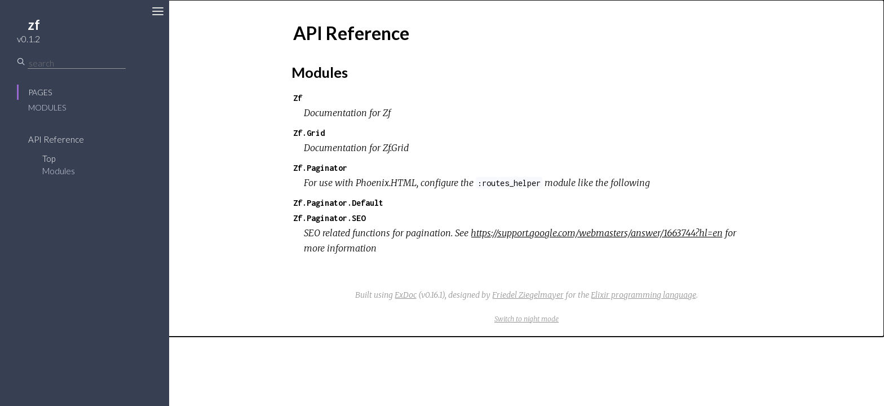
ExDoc (406, 295)
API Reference (56, 139)
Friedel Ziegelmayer (528, 295)
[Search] (77, 63)
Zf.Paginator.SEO (329, 218)
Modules (47, 107)
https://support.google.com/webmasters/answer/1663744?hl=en (597, 233)
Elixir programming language (643, 295)
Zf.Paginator (320, 168)
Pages (40, 92)
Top (48, 158)
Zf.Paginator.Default (338, 203)
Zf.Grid (309, 133)
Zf (297, 98)
